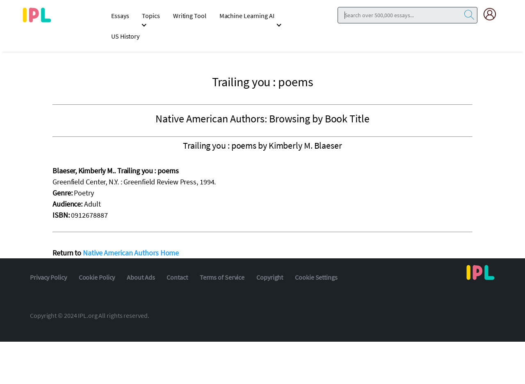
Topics (151, 15)
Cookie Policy (97, 277)
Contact (177, 277)
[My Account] (493, 14)
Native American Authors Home (131, 253)
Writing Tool (189, 15)
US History (125, 36)
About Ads (141, 277)
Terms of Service (222, 277)
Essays (120, 15)
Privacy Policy (48, 277)
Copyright (269, 277)
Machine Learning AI (246, 15)
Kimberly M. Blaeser (305, 145)
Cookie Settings (316, 277)
